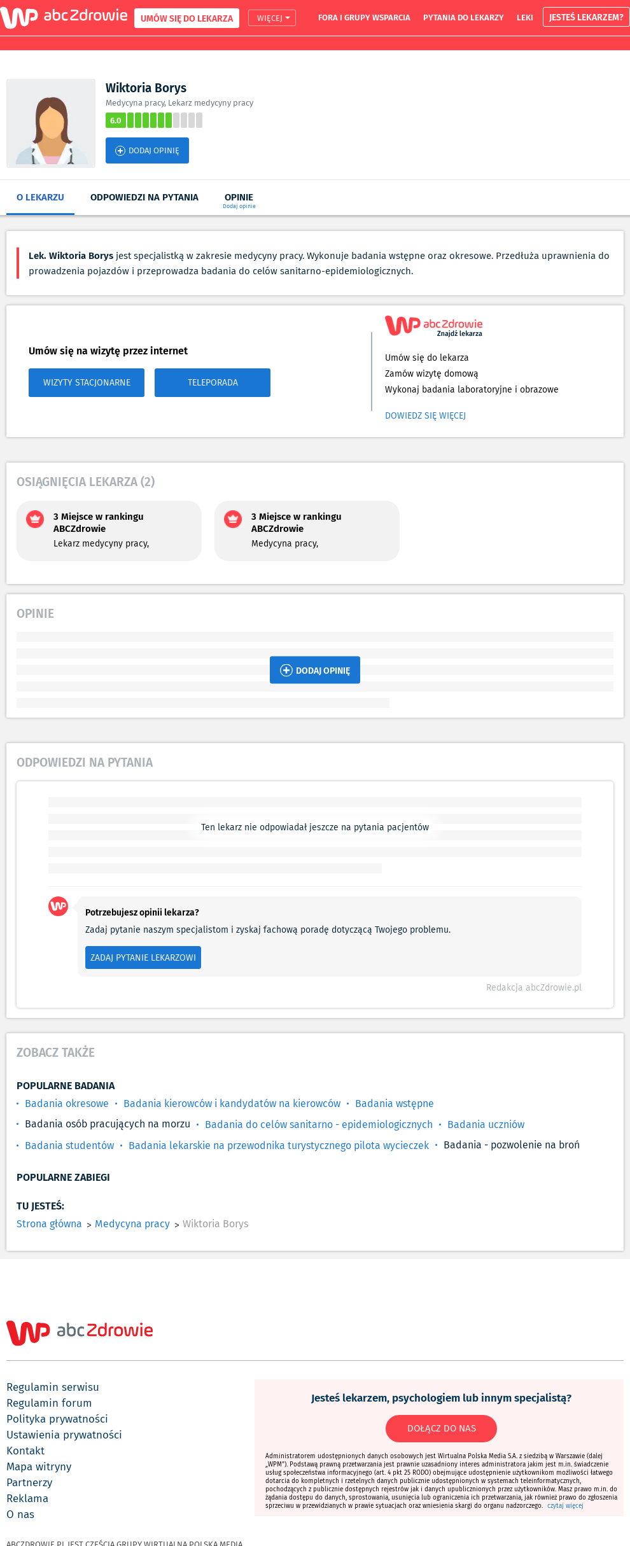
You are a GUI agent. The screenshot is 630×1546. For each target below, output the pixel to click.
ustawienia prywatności (64, 1434)
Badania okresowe (67, 1103)
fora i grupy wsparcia (364, 17)
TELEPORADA (213, 382)
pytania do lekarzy (463, 17)
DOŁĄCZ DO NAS (441, 1428)
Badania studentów (69, 1145)
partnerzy (29, 1482)
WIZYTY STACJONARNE (86, 382)
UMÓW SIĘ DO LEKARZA (187, 18)
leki (525, 17)
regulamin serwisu (52, 1387)
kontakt (25, 1450)
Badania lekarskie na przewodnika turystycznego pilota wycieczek (279, 1145)
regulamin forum (49, 1402)
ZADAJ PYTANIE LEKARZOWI (143, 957)
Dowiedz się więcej (425, 415)
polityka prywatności (57, 1418)
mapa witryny (38, 1466)
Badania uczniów (485, 1124)
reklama (27, 1498)
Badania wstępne (394, 1103)
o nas (20, 1514)
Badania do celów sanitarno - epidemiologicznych (319, 1124)
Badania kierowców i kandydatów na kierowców (231, 1103)
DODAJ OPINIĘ (147, 150)
